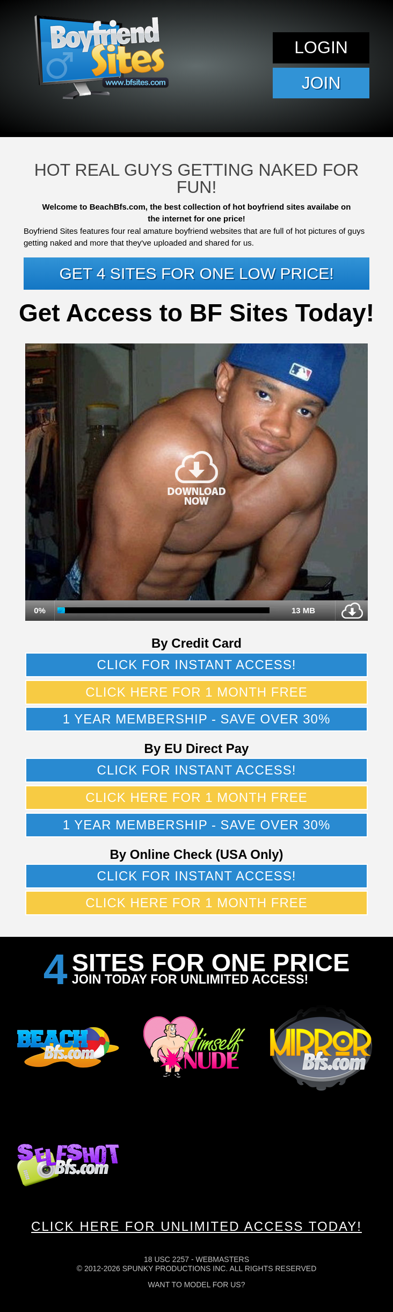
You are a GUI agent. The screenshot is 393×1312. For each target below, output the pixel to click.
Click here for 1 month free (196, 692)
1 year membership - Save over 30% (197, 719)
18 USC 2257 (166, 1259)
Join (321, 82)
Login (321, 47)
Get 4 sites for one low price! (196, 273)
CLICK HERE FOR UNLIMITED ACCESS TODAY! (196, 1226)
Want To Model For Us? (196, 1284)
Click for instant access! (196, 664)
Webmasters (222, 1259)
